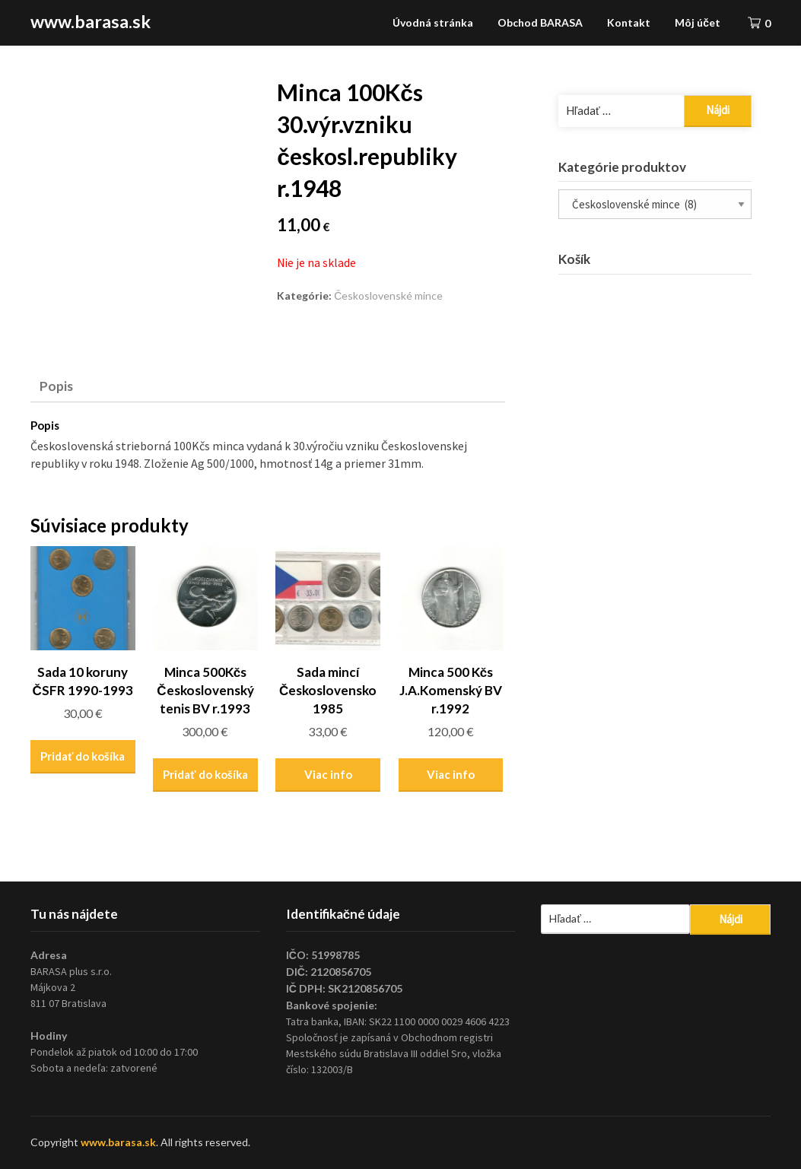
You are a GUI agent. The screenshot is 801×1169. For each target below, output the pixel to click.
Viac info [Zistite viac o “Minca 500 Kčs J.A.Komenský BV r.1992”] (451, 774)
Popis (56, 386)
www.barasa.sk (90, 21)
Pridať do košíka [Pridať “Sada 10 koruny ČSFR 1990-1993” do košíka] (82, 756)
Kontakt (628, 22)
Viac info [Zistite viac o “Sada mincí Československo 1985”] (328, 774)
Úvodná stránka (433, 22)
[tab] (56, 385)
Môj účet (697, 22)
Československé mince (388, 295)
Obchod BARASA (540, 22)
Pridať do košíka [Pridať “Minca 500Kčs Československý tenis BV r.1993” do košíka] (205, 774)
